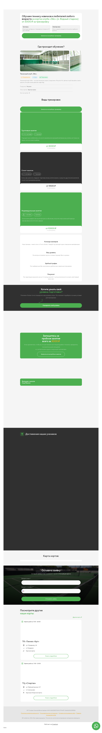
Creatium (55, 724)
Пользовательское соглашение (49, 713)
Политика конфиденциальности (30, 713)
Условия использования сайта (67, 713)
